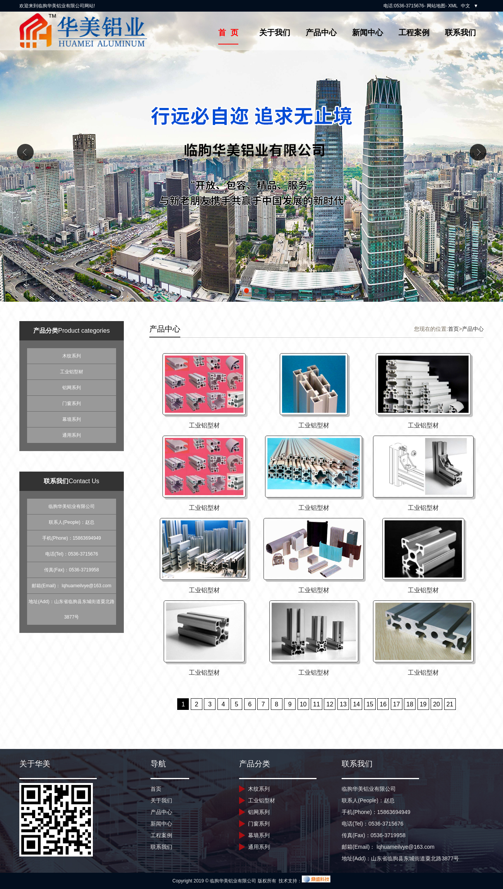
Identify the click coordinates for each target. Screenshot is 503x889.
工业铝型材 (71, 371)
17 (396, 704)
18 (409, 704)
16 (383, 704)
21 (450, 704)
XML (453, 6)
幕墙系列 (71, 419)
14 (356, 704)
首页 (453, 329)
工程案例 (414, 32)
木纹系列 (71, 356)
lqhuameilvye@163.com (86, 585)
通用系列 (71, 435)
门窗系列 (71, 403)
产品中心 (321, 32)
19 (423, 704)
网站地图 (436, 6)
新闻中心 (367, 32)
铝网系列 (71, 387)
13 (343, 704)
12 (330, 704)
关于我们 (274, 32)
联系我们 (460, 32)
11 (316, 704)
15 (369, 704)
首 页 (228, 32)
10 (303, 704)
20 (436, 704)
